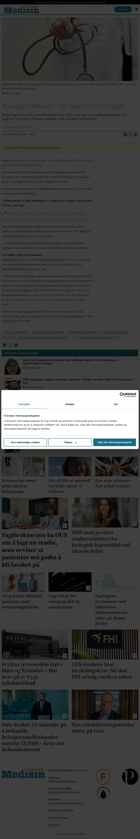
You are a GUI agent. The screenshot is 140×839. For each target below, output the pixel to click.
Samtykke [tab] (24, 404)
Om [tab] (116, 404)
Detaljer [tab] (70, 404)
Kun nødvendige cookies (25, 442)
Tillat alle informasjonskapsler (114, 442)
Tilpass (70, 442)
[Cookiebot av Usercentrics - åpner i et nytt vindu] (122, 394)
